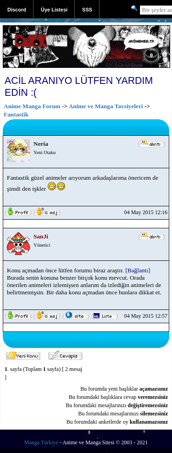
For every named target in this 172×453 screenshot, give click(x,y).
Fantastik (16, 114)
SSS (87, 9)
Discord (16, 9)
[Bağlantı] (137, 270)
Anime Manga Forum (32, 106)
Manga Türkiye (41, 442)
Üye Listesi (54, 9)
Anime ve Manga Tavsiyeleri (106, 106)
